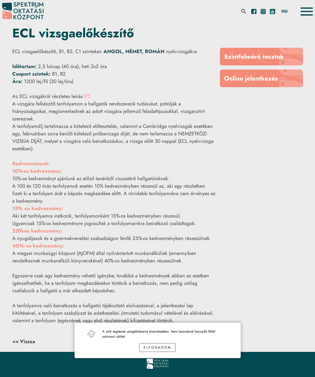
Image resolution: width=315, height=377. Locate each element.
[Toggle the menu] (306, 11)
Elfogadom (157, 347)
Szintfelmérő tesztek (254, 56)
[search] (243, 11)
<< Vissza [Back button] (23, 341)
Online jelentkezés (251, 78)
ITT (87, 96)
